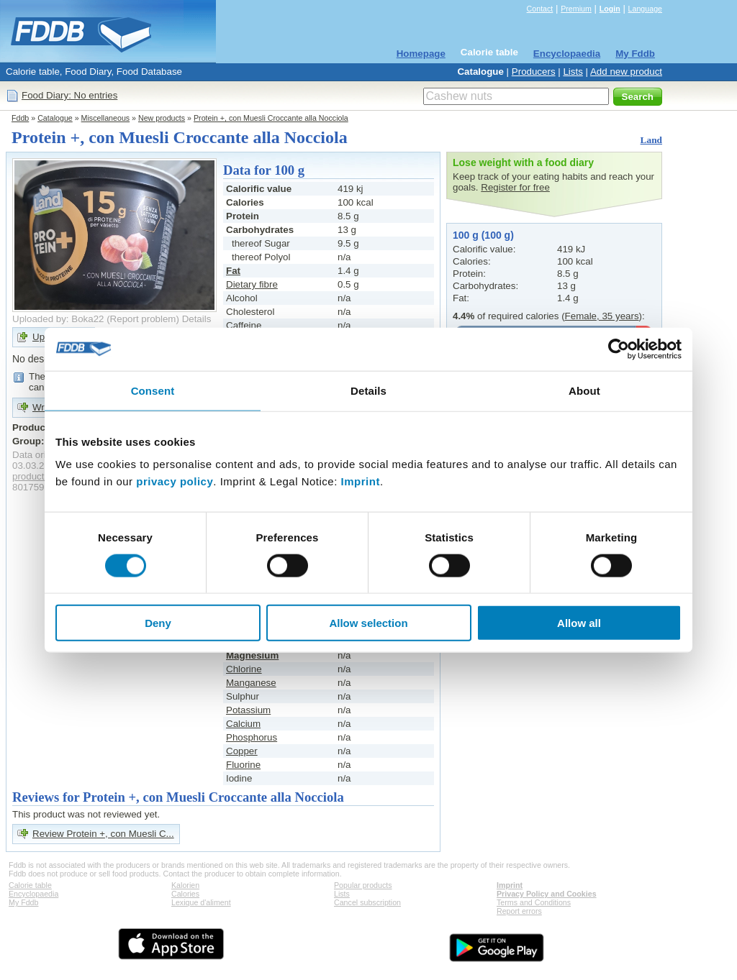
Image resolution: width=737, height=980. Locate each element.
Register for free (515, 187)
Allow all (579, 623)
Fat (233, 270)
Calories (185, 893)
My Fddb (635, 53)
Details (197, 318)
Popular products (363, 885)
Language (645, 8)
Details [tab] (368, 390)
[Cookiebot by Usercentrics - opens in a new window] (619, 349)
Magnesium (252, 655)
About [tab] (584, 390)
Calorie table (489, 52)
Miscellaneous (105, 118)
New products (161, 118)
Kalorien (185, 885)
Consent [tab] (153, 390)
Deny (158, 623)
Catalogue (480, 71)
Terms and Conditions (534, 902)
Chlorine (244, 669)
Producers (534, 71)
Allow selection (368, 623)
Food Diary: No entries (69, 95)
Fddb (20, 118)
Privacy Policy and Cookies (547, 893)
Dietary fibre (252, 284)
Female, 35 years (602, 316)
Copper (242, 751)
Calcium (243, 723)
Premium (576, 8)
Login (610, 8)
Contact (540, 8)
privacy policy (174, 481)
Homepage (421, 53)
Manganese (251, 682)
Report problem (143, 318)
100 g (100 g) (483, 235)
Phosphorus (251, 737)
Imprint (360, 481)
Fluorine (243, 764)
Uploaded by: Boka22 (58, 318)
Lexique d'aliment (201, 902)
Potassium (248, 710)
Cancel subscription (367, 902)
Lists (572, 71)
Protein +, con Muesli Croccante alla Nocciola (271, 118)
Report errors (519, 911)
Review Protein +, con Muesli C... (103, 833)
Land (651, 139)
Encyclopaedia (566, 53)
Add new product (626, 71)
